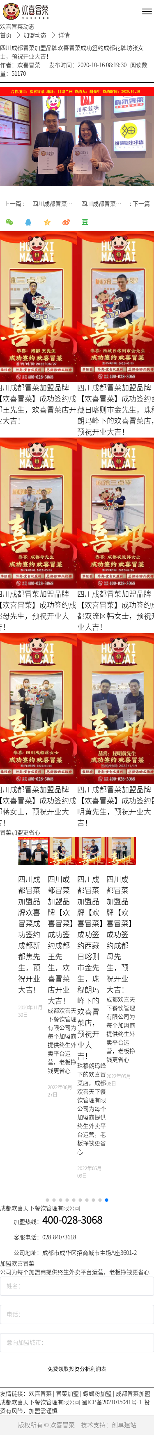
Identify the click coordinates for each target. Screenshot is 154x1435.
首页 (6, 35)
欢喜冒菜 (40, 1394)
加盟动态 (35, 35)
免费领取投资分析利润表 (77, 1369)
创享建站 (124, 1425)
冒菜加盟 (67, 1394)
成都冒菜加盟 (133, 1394)
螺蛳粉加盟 (97, 1394)
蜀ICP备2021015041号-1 (112, 1402)
